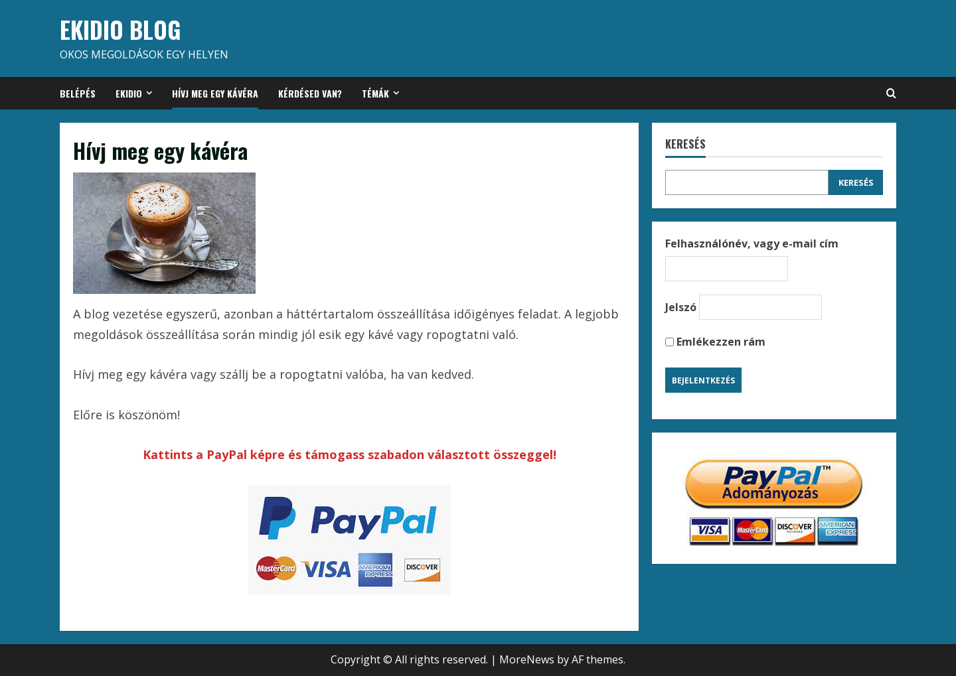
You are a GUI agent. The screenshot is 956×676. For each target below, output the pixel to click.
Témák (375, 93)
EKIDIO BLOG (120, 29)
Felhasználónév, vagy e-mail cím (751, 243)
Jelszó (680, 307)
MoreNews (526, 659)
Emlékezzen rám (715, 341)
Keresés (685, 144)
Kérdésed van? (310, 93)
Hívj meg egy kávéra (215, 93)
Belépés (78, 93)
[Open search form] (891, 93)
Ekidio (129, 93)
